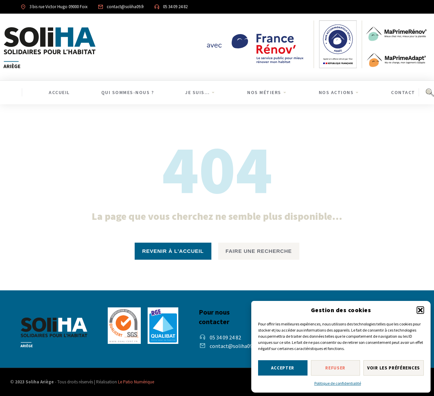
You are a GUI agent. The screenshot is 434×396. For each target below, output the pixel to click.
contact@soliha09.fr (125, 7)
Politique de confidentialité (337, 383)
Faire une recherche (259, 251)
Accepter (282, 368)
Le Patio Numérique (136, 382)
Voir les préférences (393, 368)
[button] (420, 310)
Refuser (335, 368)
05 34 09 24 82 (175, 7)
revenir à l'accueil (173, 251)
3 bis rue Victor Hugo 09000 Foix (58, 7)
